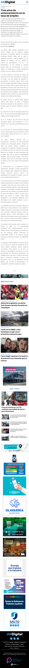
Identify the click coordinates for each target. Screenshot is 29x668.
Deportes (7, 644)
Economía (11, 642)
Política (5, 642)
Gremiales (16, 642)
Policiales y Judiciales (18, 646)
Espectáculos (8, 646)
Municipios (23, 642)
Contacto (16, 648)
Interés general (15, 644)
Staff (11, 648)
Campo (22, 644)
